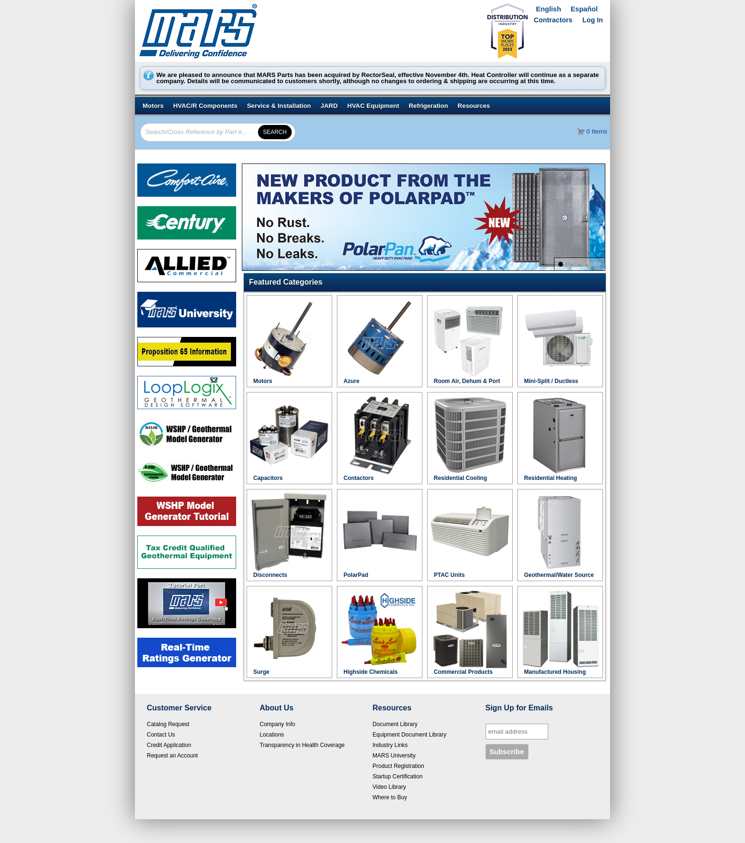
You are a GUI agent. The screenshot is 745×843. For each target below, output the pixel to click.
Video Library (389, 787)
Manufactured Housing (555, 672)
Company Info (278, 724)
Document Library (395, 724)
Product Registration (398, 766)
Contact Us (161, 734)
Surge (261, 672)
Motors (262, 381)
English (548, 9)
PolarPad (356, 575)
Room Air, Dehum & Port (467, 381)
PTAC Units (449, 575)
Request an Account (172, 755)
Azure (351, 381)
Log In (593, 20)
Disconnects (270, 575)
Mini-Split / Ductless (551, 381)
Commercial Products (463, 672)
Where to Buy (389, 797)
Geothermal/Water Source (559, 575)
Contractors (553, 20)
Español (584, 9)
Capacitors (268, 478)
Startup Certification (397, 776)
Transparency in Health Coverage (302, 745)
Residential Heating (550, 478)
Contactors (358, 478)
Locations (272, 734)
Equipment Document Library (409, 734)
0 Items (596, 131)
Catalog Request (168, 724)
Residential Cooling (460, 478)
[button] (427, 282)
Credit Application (169, 745)
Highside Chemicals (371, 672)
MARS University (394, 755)
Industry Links (390, 745)
